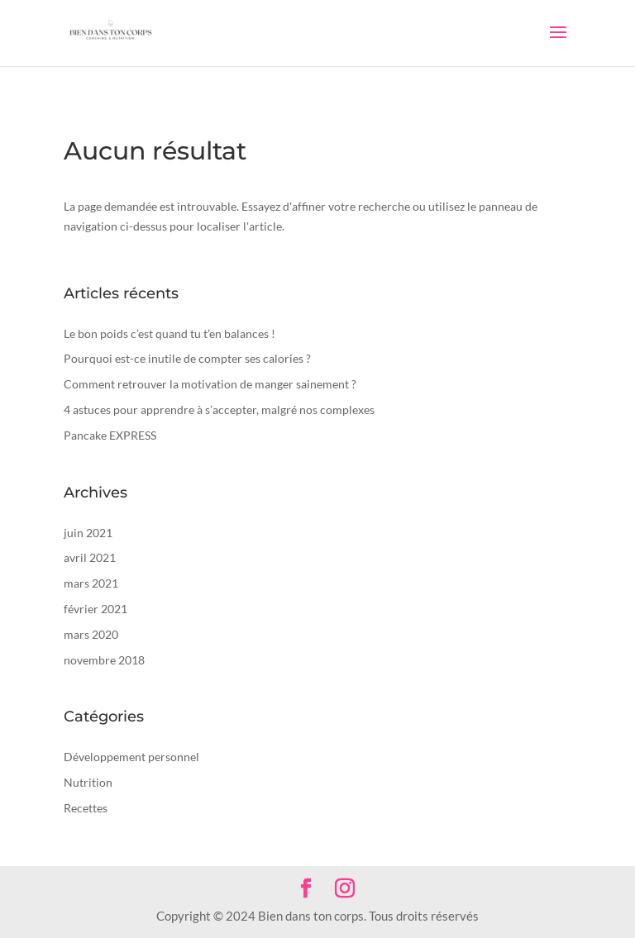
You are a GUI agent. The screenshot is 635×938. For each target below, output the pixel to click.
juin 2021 (88, 533)
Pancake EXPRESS (110, 435)
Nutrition (88, 782)
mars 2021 (91, 583)
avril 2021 (90, 557)
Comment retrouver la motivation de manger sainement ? (210, 384)
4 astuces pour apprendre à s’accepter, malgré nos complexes (219, 409)
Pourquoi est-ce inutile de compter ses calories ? (187, 358)
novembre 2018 (104, 660)
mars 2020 (91, 634)
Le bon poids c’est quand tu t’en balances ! (169, 333)
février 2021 (95, 609)
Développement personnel (131, 757)
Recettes (85, 808)
